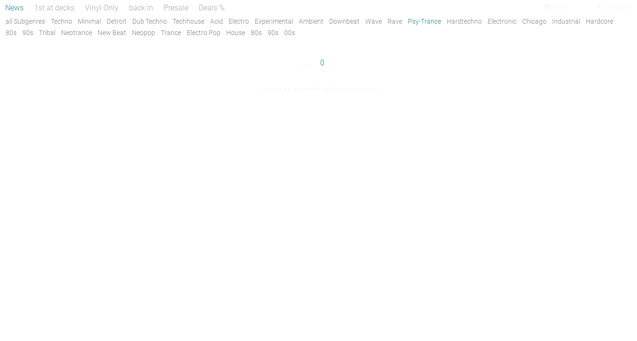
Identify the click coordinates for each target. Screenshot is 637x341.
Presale (176, 7)
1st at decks (54, 7)
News (14, 7)
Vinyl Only (102, 7)
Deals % (212, 7)
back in (141, 7)
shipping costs (362, 89)
